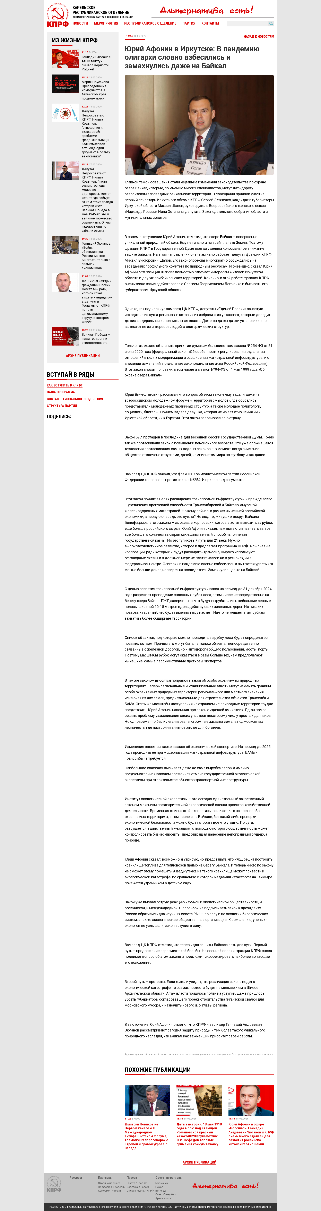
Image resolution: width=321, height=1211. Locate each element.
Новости (80, 23)
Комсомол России (109, 1190)
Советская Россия (138, 1186)
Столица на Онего (109, 1183)
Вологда (160, 1190)
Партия (188, 23)
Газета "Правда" (137, 1183)
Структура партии (62, 406)
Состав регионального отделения (75, 399)
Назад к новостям (259, 36)
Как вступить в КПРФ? (65, 385)
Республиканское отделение (150, 23)
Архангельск (163, 1198)
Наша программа (61, 392)
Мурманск (161, 1183)
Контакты (210, 23)
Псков (159, 1186)
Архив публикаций (83, 356)
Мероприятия (106, 23)
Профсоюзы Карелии (111, 1186)
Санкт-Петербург (165, 1194)
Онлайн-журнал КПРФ (140, 1190)
